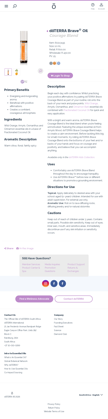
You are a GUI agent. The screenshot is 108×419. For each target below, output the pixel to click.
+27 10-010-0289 (12, 345)
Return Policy (54, 408)
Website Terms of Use (54, 411)
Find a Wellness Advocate (34, 299)
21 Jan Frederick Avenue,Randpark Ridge (22, 326)
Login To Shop (60, 75)
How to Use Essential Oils (16, 368)
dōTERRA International (14, 322)
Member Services (31, 264)
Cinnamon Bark (81, 106)
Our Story (58, 319)
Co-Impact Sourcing (13, 372)
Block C (7, 334)
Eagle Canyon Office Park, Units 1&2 (20, 330)
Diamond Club (60, 334)
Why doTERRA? (11, 365)
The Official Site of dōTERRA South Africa (22, 319)
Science (57, 330)
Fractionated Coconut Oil (77, 110)
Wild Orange (91, 103)
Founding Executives (63, 322)
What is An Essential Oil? (15, 357)
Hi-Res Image (24, 248)
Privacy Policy (54, 404)
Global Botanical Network (16, 361)
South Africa (9, 341)
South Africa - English (89, 395)
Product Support (76, 264)
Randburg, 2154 (11, 338)
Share (9, 248)
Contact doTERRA (74, 299)
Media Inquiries (52, 264)
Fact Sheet (58, 326)
